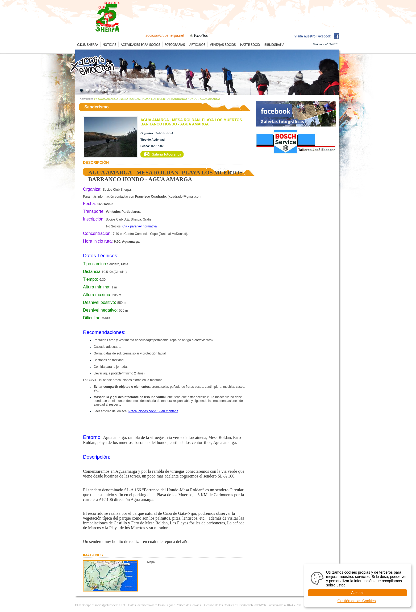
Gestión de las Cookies (219, 605)
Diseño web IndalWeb (252, 605)
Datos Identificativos (141, 605)
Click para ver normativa (139, 226)
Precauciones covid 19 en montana (153, 411)
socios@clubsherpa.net (164, 35)
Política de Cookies (188, 605)
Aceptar (357, 592)
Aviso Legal (165, 605)
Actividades (86, 98)
